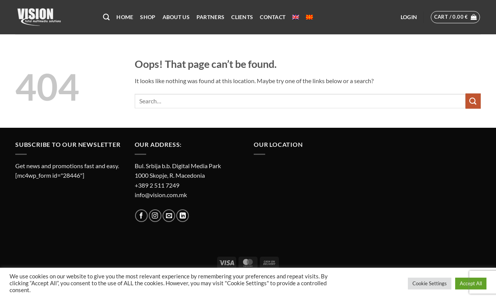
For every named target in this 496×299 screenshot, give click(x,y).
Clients (242, 17)
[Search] (106, 17)
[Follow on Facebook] (141, 215)
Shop (147, 17)
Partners (210, 17)
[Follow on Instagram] (155, 215)
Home (124, 17)
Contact (272, 17)
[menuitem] (295, 17)
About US (176, 17)
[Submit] (473, 100)
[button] (409, 17)
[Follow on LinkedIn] (182, 215)
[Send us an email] (169, 215)
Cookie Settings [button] (429, 283)
